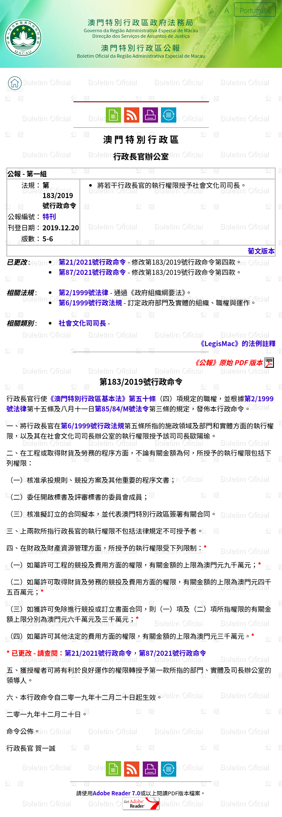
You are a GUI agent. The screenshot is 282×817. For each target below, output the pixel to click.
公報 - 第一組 (27, 173)
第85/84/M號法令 (122, 408)
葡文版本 (261, 251)
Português (255, 10)
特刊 (49, 216)
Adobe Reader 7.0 (116, 793)
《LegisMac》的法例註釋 (236, 343)
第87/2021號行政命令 (92, 272)
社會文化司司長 (82, 323)
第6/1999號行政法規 (90, 302)
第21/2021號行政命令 (92, 262)
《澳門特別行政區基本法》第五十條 (101, 398)
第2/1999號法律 (83, 292)
